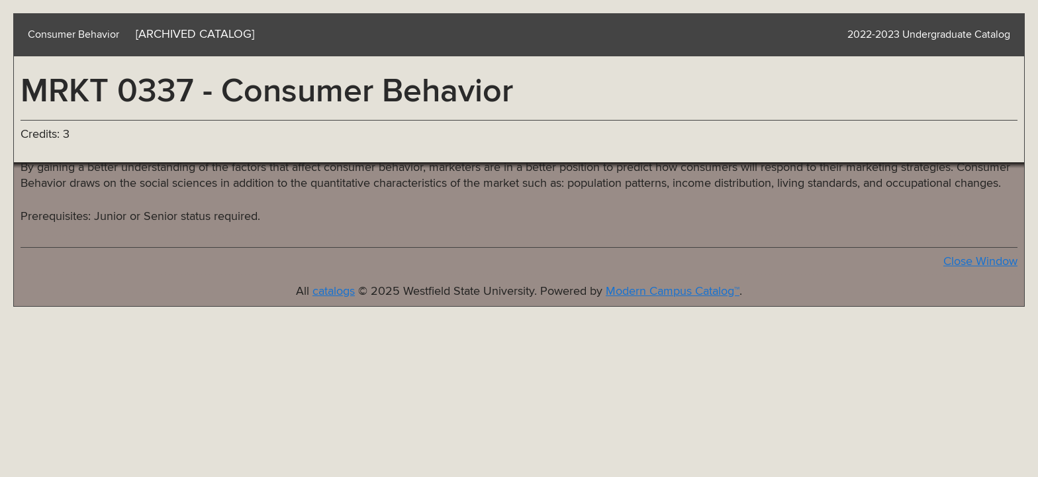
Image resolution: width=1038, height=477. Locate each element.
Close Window (980, 262)
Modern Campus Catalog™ (672, 291)
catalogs (333, 291)
